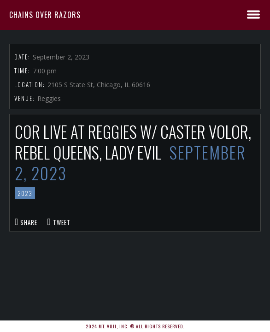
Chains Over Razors (45, 14)
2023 (25, 193)
